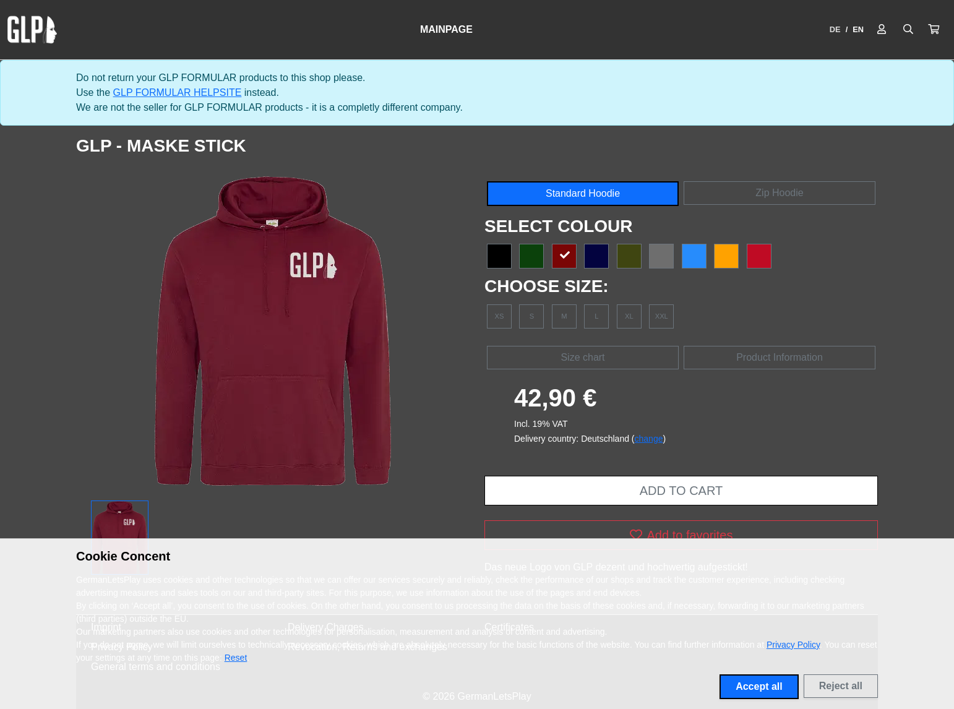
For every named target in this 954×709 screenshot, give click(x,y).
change (649, 439)
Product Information (779, 357)
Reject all (840, 686)
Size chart (582, 357)
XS (499, 316)
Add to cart (681, 490)
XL (629, 316)
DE (835, 29)
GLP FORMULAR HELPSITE (177, 92)
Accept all (759, 686)
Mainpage (446, 29)
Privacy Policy (793, 645)
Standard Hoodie (583, 193)
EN (858, 29)
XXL (661, 316)
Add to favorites (681, 535)
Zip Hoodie (779, 192)
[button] (934, 30)
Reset (236, 658)
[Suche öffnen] (908, 30)
